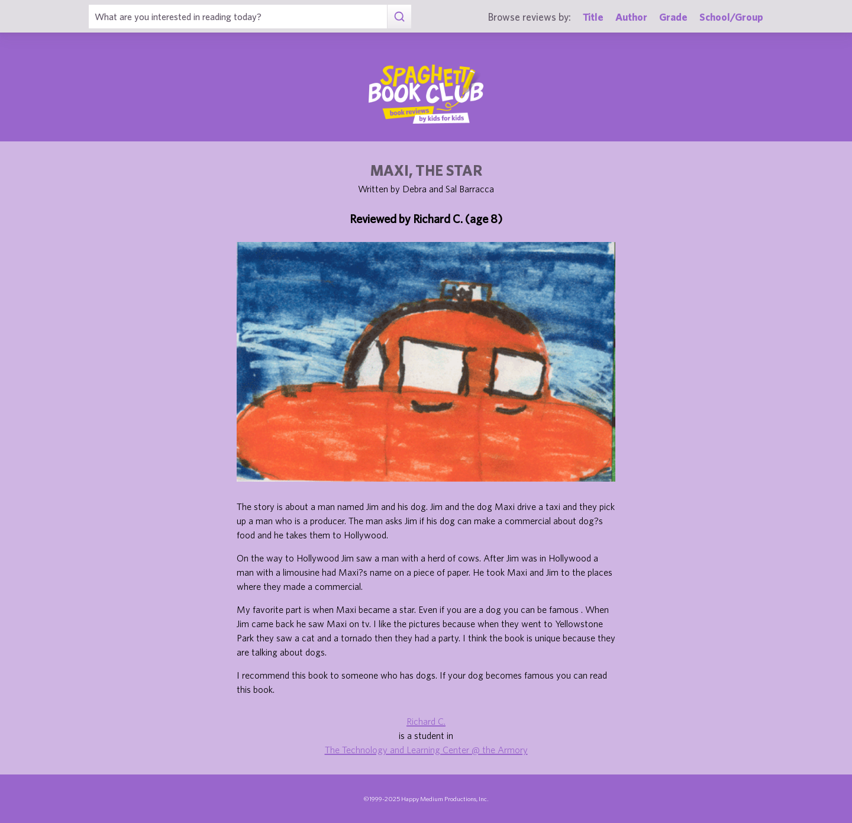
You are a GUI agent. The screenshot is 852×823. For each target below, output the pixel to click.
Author (631, 17)
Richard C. (426, 721)
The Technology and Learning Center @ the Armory (426, 749)
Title (593, 17)
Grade (673, 17)
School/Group (731, 17)
